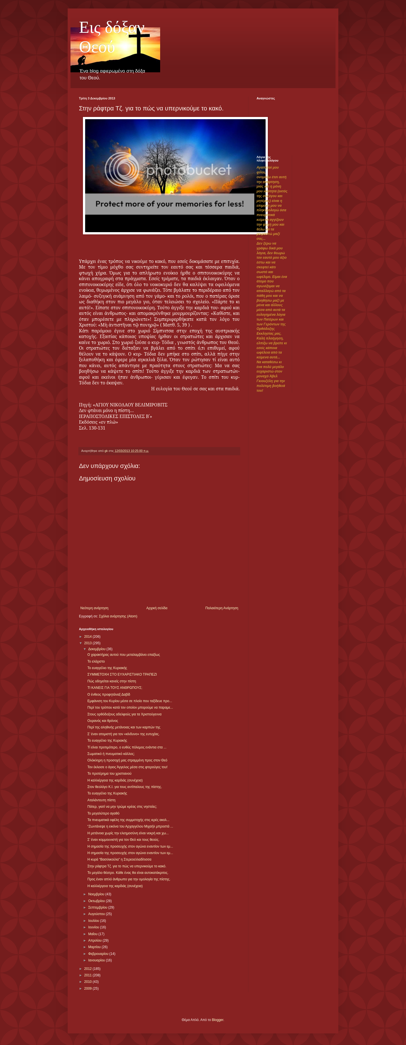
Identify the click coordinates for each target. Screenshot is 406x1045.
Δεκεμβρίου (97, 649)
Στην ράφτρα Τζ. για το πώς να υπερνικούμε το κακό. (126, 866)
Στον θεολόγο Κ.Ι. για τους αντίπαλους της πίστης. (124, 787)
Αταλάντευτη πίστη (101, 800)
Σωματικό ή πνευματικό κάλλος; (111, 754)
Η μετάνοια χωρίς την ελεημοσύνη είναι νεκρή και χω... (128, 833)
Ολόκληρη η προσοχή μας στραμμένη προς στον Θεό (127, 760)
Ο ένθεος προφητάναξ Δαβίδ (108, 694)
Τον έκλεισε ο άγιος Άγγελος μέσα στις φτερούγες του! (127, 767)
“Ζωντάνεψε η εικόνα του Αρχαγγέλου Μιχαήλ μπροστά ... (130, 826)
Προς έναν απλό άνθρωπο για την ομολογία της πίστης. (128, 879)
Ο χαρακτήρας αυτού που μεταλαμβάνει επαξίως (123, 655)
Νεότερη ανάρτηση (94, 608)
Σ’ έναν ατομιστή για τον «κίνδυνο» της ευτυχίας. (123, 734)
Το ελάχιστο (96, 661)
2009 (88, 988)
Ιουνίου (94, 927)
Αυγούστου (97, 914)
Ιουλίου (94, 921)
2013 (88, 643)
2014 (88, 637)
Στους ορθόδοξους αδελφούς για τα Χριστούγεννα (124, 714)
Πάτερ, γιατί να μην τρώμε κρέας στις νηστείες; (122, 807)
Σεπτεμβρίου (98, 907)
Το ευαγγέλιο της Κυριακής (107, 668)
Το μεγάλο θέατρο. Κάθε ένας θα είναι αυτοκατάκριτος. (127, 873)
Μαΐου (93, 934)
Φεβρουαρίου (98, 954)
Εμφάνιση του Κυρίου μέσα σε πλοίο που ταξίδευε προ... (129, 701)
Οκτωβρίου (97, 901)
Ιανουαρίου (97, 960)
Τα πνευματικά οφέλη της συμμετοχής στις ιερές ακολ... (128, 820)
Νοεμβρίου (96, 894)
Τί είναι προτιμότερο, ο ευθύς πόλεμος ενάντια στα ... (126, 747)
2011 (88, 975)
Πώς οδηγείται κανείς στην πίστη (111, 681)
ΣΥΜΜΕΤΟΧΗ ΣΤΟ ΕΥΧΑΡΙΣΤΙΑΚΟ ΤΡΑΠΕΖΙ (122, 674)
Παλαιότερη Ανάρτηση (221, 608)
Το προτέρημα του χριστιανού (109, 774)
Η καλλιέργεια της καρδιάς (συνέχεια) (115, 780)
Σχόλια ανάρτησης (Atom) (118, 616)
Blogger (217, 1020)
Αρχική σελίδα (156, 608)
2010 (88, 982)
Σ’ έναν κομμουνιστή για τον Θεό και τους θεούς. (123, 840)
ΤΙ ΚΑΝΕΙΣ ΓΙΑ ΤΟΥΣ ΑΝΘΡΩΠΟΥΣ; (114, 688)
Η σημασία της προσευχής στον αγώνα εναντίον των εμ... (130, 846)
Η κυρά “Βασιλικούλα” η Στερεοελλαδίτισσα (119, 859)
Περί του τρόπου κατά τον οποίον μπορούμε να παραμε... (130, 707)
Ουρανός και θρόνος (102, 721)
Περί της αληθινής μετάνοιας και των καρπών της (123, 727)
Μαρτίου (95, 947)
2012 (88, 969)
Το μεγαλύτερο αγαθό (103, 813)
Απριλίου (95, 940)
